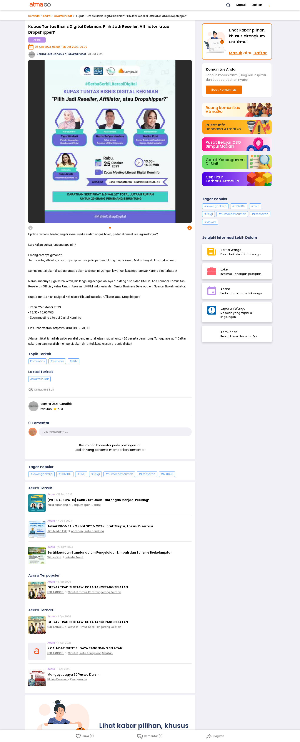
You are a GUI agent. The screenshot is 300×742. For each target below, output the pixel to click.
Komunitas (37, 361)
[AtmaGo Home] (40, 5)
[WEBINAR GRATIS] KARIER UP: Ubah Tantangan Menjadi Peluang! (98, 500)
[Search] (228, 5)
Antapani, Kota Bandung (87, 531)
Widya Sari (54, 557)
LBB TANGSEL (55, 592)
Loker (224, 269)
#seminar (57, 361)
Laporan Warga (232, 308)
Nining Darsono (57, 679)
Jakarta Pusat (63, 16)
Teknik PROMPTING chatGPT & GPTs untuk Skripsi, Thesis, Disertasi (100, 526)
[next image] (189, 228)
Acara (46, 16)
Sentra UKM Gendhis (50, 54)
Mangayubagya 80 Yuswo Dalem (73, 674)
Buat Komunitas (224, 89)
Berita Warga (231, 250)
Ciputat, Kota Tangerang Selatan (90, 653)
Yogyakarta (79, 679)
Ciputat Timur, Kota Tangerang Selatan (94, 592)
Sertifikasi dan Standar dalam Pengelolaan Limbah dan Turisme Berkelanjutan (109, 552)
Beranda (34, 16)
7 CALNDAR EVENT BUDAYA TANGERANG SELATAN (84, 648)
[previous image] (30, 228)
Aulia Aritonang (57, 505)
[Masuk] (215, 42)
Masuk (241, 5)
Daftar (257, 5)
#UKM (73, 361)
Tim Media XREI (57, 531)
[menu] (269, 5)
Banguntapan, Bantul (86, 505)
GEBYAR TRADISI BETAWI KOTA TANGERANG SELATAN (87, 587)
